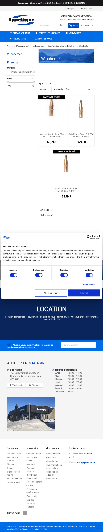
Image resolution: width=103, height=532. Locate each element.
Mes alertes (51, 478)
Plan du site (31, 496)
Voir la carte (17, 385)
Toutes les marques (49, 33)
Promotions (19, 39)
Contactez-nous (33, 453)
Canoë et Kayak (14, 453)
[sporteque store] (31, 414)
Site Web (36, 385)
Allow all (84, 293)
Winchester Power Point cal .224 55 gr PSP (66, 189)
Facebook (25, 513)
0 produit (87, 25)
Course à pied (13, 482)
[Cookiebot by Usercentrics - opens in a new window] (88, 237)
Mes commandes (53, 453)
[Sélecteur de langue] (72, 9)
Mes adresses (52, 461)
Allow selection (51, 293)
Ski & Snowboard (14, 478)
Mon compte (52, 448)
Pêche (10, 468)
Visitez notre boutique (84, 20)
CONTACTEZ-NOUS (43, 39)
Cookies (30, 485)
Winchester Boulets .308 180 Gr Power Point (52, 135)
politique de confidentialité (30, 529)
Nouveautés (74, 33)
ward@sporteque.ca (86, 462)
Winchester (14, 54)
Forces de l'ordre (34, 482)
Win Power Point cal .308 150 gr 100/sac (81, 135)
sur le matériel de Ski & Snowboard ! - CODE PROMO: (51, 3)
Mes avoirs (51, 457)
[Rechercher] (51, 25)
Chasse (10, 464)
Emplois (30, 500)
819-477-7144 (66, 20)
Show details (89, 284)
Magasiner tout (21, 33)
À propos (30, 464)
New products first (72, 89)
